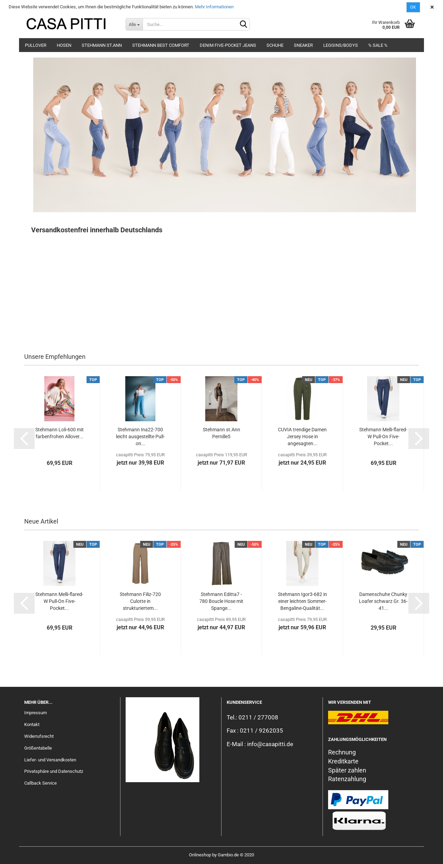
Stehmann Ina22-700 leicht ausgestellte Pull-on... (140, 436)
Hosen (64, 45)
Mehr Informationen (214, 6)
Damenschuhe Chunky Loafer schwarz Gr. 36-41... (383, 601)
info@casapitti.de (270, 744)
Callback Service (40, 783)
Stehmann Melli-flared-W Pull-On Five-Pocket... (383, 436)
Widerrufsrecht (39, 736)
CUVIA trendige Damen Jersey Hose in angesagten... (302, 436)
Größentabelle (38, 748)
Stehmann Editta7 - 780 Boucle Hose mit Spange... (221, 601)
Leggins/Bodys (340, 45)
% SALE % (378, 45)
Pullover (35, 45)
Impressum (35, 712)
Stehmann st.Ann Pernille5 (221, 433)
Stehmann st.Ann (102, 45)
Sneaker (303, 45)
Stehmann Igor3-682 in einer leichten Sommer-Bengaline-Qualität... (302, 601)
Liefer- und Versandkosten (50, 759)
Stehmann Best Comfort (160, 45)
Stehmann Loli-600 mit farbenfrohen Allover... (59, 433)
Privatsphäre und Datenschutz (53, 771)
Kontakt (31, 724)
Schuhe (274, 45)
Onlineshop (200, 854)
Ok (413, 7)
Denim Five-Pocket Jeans (228, 45)
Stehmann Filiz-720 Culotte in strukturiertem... (140, 601)
